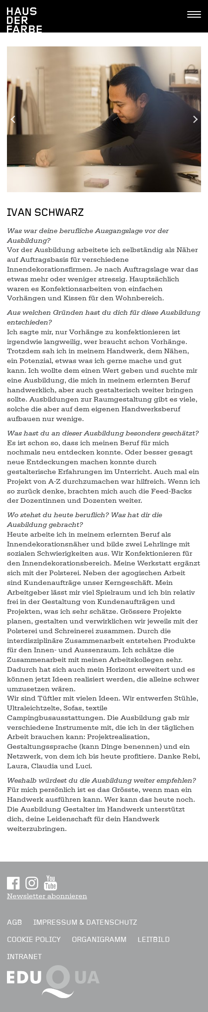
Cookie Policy (34, 939)
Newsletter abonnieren (47, 896)
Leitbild (154, 939)
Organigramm (99, 939)
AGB (14, 922)
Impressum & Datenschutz (85, 922)
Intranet (24, 956)
